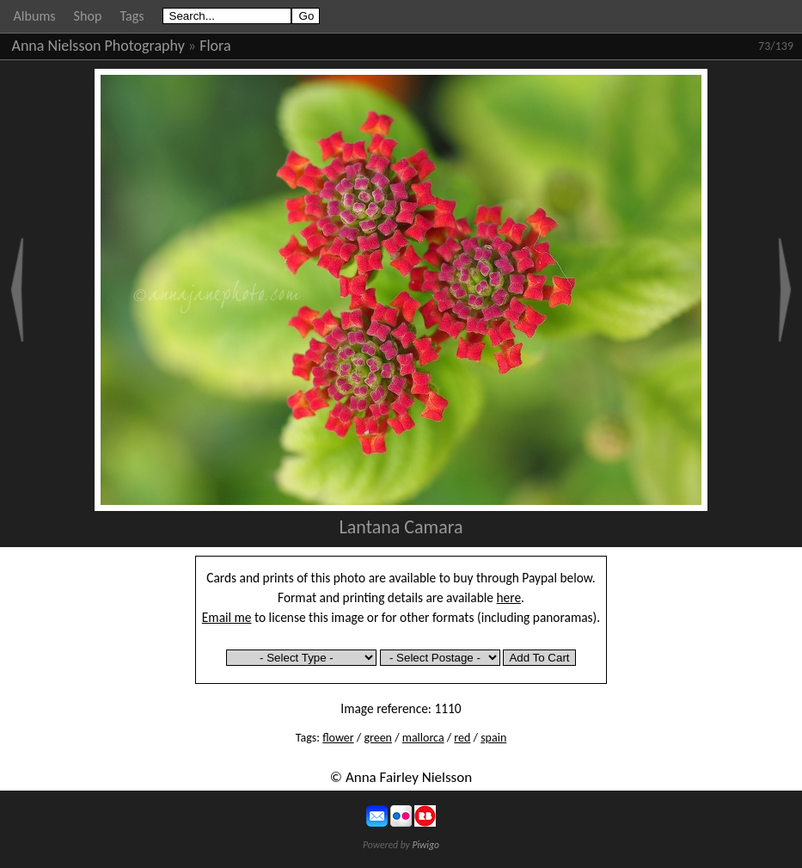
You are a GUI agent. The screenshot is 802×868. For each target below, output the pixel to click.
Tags (131, 16)
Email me (227, 617)
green (378, 737)
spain (493, 737)
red (462, 737)
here (509, 597)
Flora (214, 45)
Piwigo (425, 845)
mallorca (423, 737)
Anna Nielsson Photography (98, 45)
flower (337, 737)
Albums (35, 16)
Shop (88, 16)
